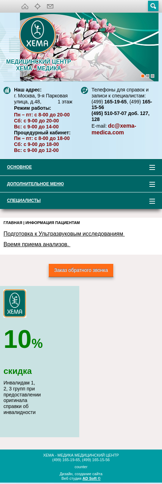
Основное (77, 168)
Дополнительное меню (77, 185)
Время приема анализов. (37, 244)
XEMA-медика (38, 35)
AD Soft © (91, 478)
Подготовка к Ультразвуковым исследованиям (64, 234)
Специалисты (77, 201)
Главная (13, 223)
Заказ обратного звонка (81, 270)
